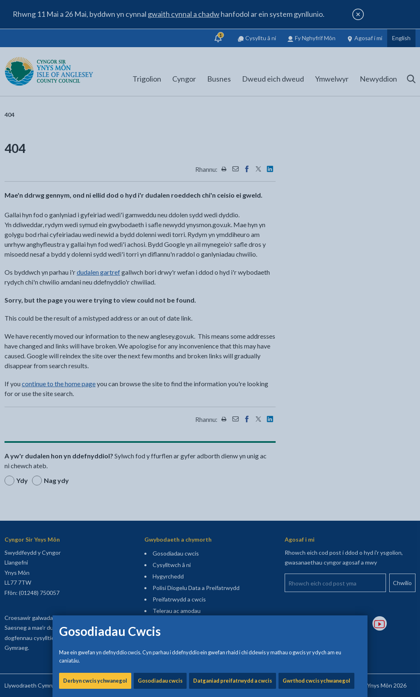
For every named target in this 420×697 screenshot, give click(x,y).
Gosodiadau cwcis (160, 279)
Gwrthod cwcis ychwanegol (316, 279)
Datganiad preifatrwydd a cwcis (232, 279)
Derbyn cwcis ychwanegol (95, 279)
